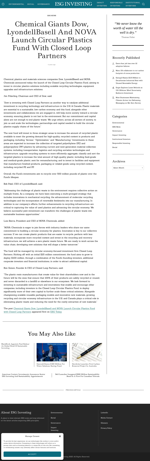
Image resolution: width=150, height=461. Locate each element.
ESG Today (56, 311)
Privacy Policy (106, 428)
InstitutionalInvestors (56, 442)
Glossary (104, 423)
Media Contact (107, 418)
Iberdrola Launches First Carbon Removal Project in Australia (86, 365)
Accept (32, 454)
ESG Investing (73, 4)
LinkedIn (104, 413)
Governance (43, 4)
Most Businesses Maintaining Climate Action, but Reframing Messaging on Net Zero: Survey (128, 100)
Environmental (16, 4)
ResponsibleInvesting (55, 435)
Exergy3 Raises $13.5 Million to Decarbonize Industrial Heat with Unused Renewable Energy (129, 80)
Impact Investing (119, 135)
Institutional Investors (121, 139)
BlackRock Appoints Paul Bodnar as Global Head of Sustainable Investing (15, 346)
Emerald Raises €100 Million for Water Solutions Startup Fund (51, 365)
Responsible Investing (121, 143)
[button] (60, 436)
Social (30, 4)
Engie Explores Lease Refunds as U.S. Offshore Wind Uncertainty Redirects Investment (129, 90)
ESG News (51, 15)
